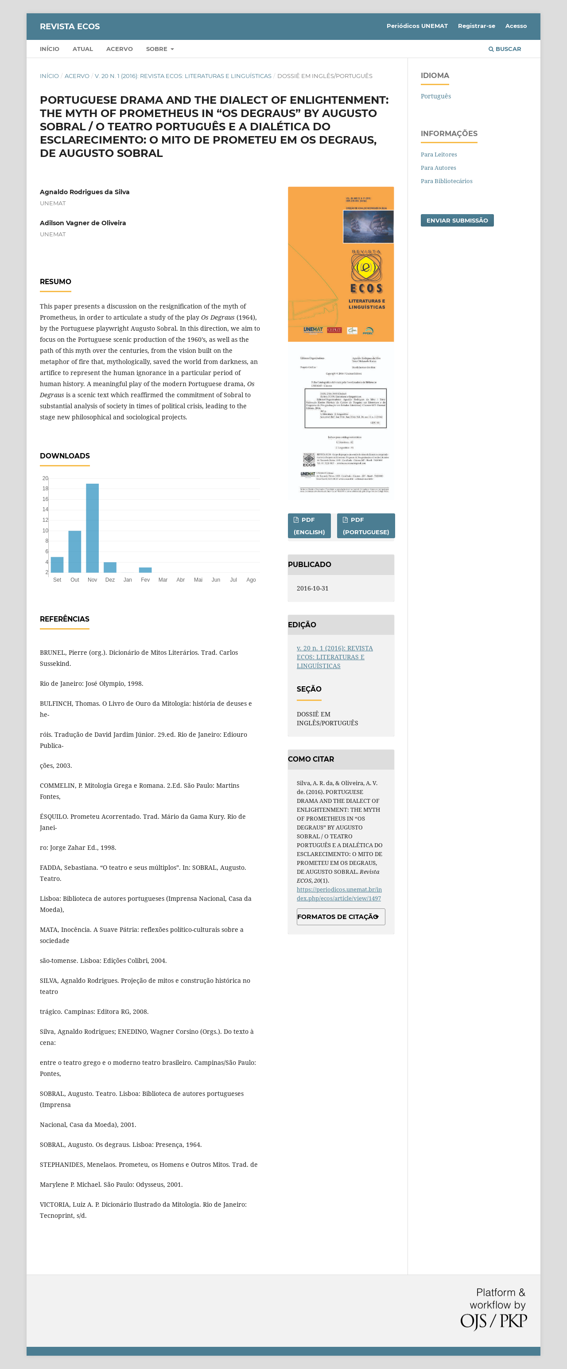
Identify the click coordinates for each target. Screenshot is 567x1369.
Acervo (119, 48)
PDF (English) (309, 526)
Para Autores (438, 168)
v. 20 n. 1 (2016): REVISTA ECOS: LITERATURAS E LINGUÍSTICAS (183, 75)
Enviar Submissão (457, 220)
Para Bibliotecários (447, 181)
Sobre (157, 48)
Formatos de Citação (337, 917)
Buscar (505, 48)
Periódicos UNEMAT (417, 25)
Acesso (516, 25)
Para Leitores (439, 154)
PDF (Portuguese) (366, 526)
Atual (83, 48)
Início (49, 48)
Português (436, 96)
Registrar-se (476, 25)
